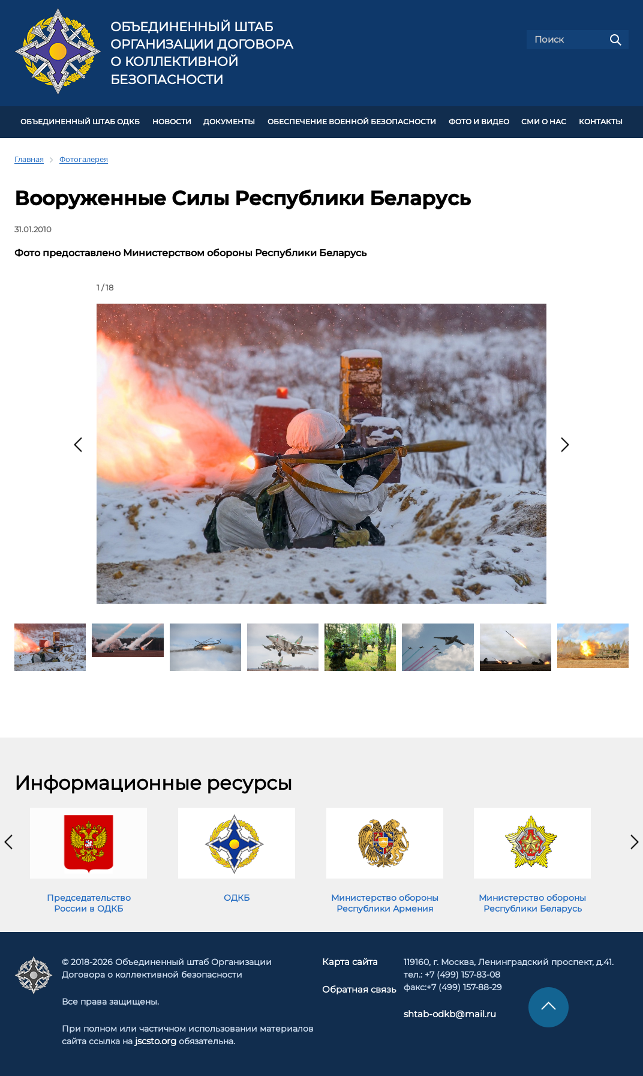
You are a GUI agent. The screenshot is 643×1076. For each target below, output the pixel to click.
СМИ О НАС (543, 121)
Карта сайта (350, 960)
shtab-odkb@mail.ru (444, 1012)
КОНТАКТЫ (601, 121)
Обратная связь (358, 987)
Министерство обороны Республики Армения (384, 901)
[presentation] (78, 443)
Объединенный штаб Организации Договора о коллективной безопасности (201, 53)
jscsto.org (156, 1039)
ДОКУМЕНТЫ (229, 121)
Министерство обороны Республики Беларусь (532, 901)
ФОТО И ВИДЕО (479, 121)
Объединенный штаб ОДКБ (80, 121)
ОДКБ (237, 896)
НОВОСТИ (171, 121)
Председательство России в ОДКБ (89, 901)
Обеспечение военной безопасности (352, 121)
